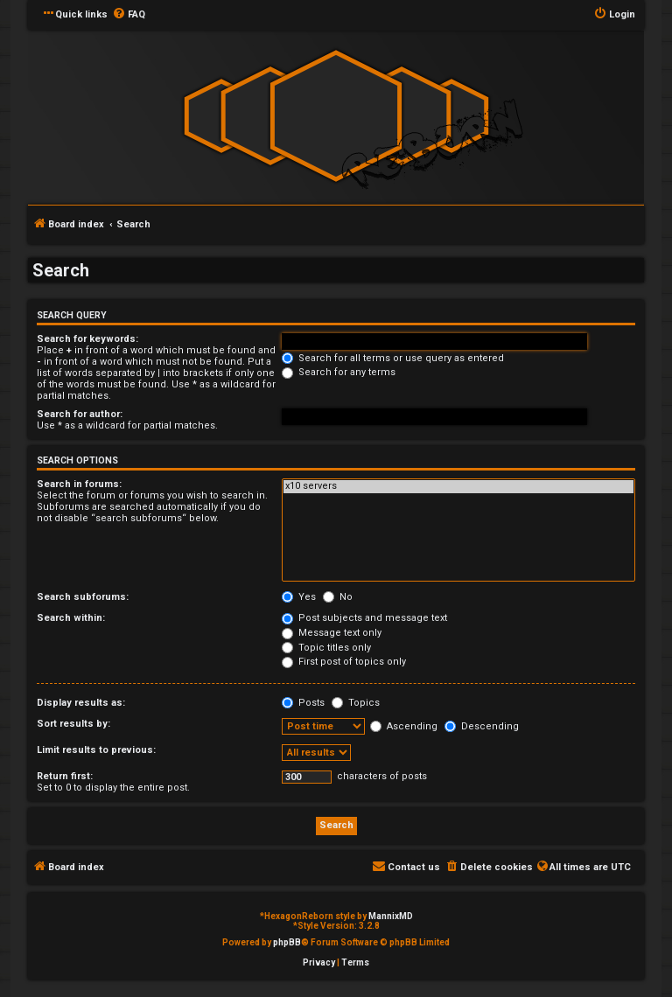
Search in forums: (79, 484)
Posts (303, 702)
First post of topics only (344, 661)
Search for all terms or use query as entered (393, 358)
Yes (299, 597)
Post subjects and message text (364, 618)
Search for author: (79, 414)
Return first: (65, 776)
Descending (481, 726)
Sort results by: (73, 723)
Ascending (404, 726)
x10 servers (459, 486)
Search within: (71, 618)
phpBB (287, 942)
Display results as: (81, 702)
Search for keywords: (87, 339)
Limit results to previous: (96, 750)
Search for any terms (339, 372)
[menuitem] (128, 14)
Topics (356, 702)
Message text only (332, 632)
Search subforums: (83, 597)
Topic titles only (326, 647)
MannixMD (390, 916)
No (338, 597)
